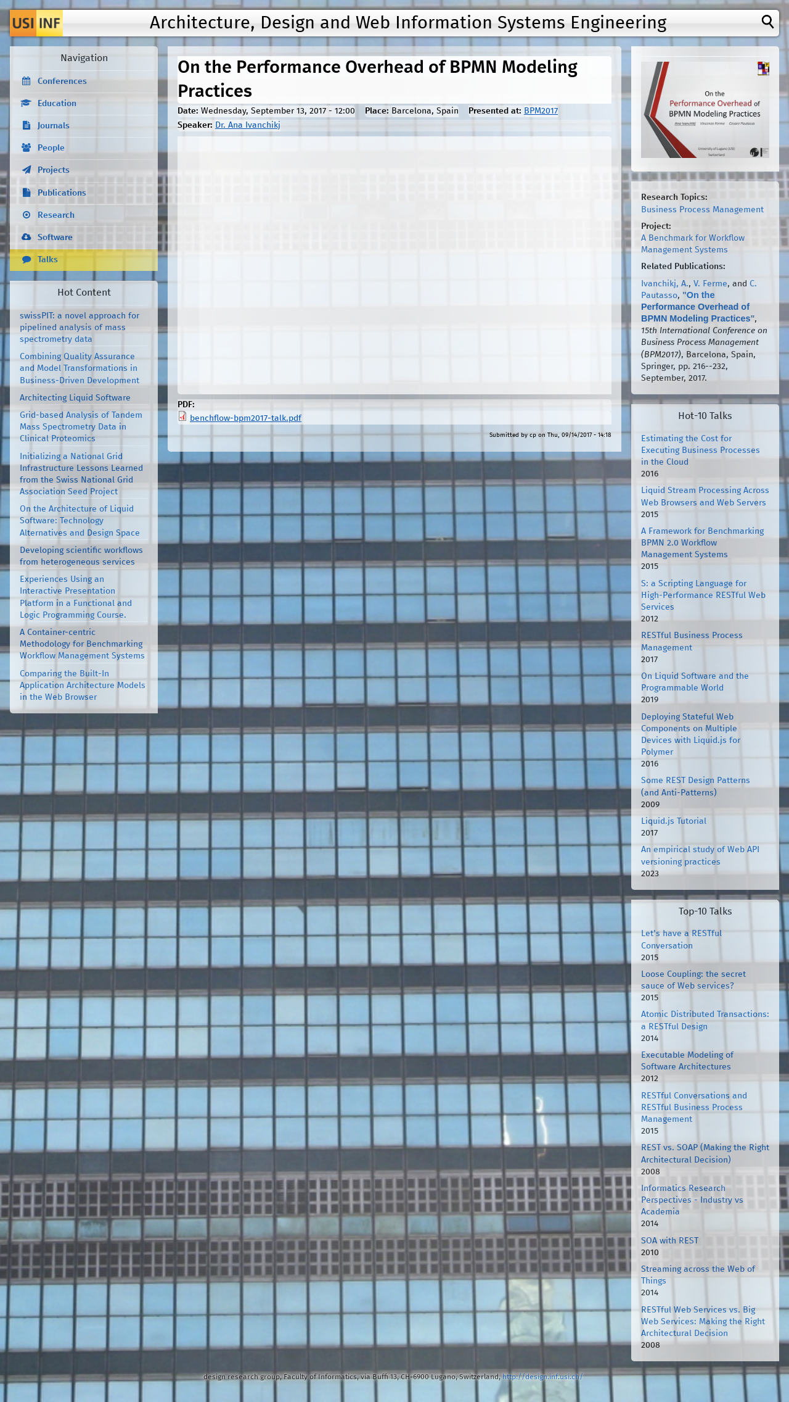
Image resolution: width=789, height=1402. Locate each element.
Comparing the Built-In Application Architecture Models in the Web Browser (82, 686)
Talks (48, 259)
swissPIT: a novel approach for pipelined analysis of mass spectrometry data (79, 328)
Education (57, 103)
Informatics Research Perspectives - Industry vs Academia (692, 1200)
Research (56, 215)
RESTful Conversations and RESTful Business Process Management (694, 1108)
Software (55, 237)
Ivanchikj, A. (665, 284)
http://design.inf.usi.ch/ (542, 1377)
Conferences (62, 81)
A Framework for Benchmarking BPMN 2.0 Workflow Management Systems (702, 543)
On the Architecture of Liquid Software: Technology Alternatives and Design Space (80, 521)
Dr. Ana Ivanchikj (247, 125)
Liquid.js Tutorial (673, 821)
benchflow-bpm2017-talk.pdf (245, 418)
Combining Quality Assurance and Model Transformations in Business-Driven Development (79, 368)
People (51, 148)
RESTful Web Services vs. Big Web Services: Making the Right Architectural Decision (703, 1322)
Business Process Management (702, 209)
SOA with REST (669, 1241)
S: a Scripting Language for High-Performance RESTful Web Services (703, 595)
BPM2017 (541, 111)
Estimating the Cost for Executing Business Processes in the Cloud (700, 450)
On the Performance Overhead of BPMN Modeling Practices (696, 306)
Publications (62, 193)
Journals (54, 126)
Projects (54, 170)
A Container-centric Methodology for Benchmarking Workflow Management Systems (82, 644)
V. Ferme (710, 284)
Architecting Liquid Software (75, 398)
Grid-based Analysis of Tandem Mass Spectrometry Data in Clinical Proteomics (81, 427)
